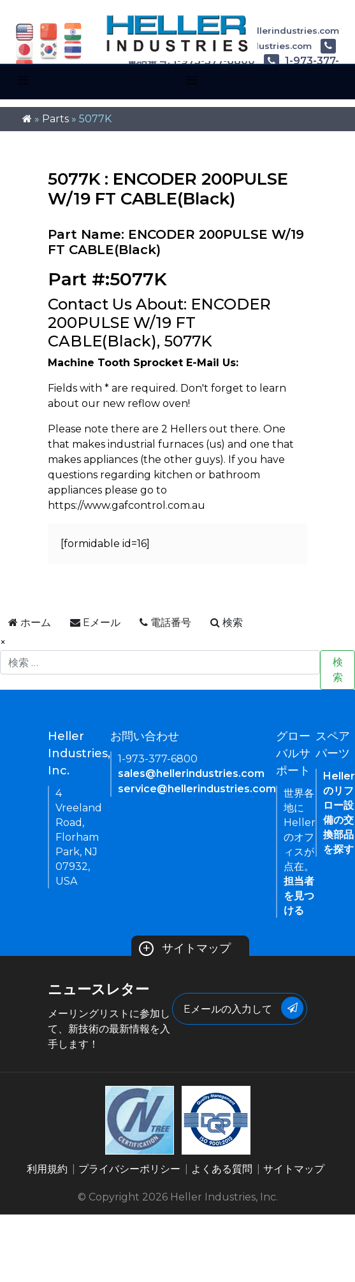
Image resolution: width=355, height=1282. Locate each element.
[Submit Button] (292, 1008)
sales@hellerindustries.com (191, 773)
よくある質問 (221, 1169)
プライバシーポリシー (129, 1169)
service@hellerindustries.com (197, 789)
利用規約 (47, 1169)
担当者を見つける (299, 895)
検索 (338, 669)
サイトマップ (185, 948)
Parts (55, 119)
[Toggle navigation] (23, 80)
